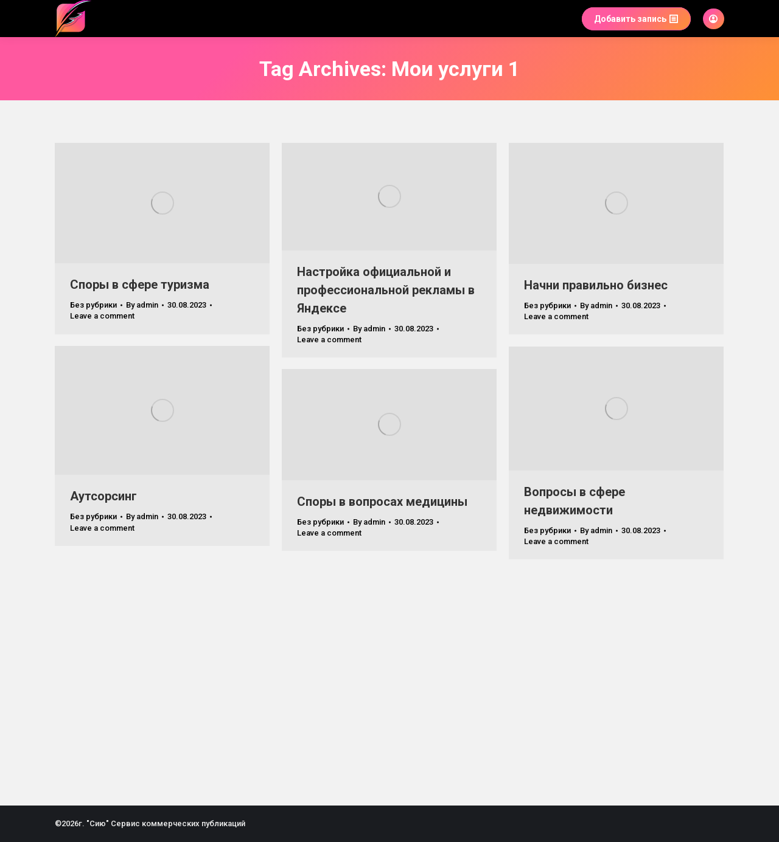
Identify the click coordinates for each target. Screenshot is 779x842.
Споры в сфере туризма (139, 284)
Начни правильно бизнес (596, 285)
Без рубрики (93, 304)
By (142, 304)
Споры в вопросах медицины (382, 501)
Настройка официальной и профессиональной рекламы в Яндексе (386, 290)
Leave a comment (102, 315)
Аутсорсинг (103, 496)
